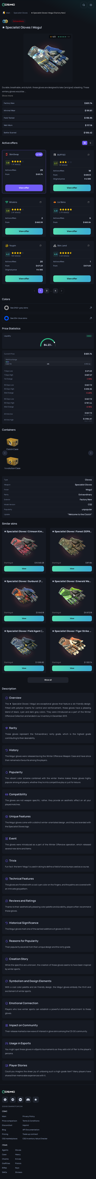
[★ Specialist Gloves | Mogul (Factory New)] (48, 103)
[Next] (61, 290)
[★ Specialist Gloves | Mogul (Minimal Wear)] (48, 110)
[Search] (84, 5)
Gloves (88, 479)
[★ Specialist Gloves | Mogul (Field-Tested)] (48, 118)
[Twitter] (5, 1100)
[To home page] (6, 12)
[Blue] (48, 318)
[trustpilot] (36, 1100)
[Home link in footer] (48, 1092)
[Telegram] (13, 1100)
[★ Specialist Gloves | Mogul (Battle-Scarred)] (48, 132)
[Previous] (34, 290)
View (24, 568)
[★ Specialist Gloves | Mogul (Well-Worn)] (48, 125)
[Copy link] (88, 154)
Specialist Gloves (83, 484)
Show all (48, 680)
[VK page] (20, 1100)
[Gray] (48, 307)
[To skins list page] (21, 12)
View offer (24, 187)
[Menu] (91, 5)
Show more (7, 96)
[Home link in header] (8, 5)
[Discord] (28, 1100)
